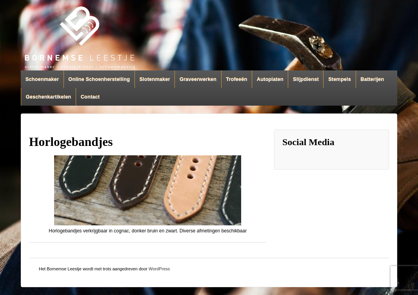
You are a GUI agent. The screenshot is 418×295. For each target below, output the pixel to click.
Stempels (339, 79)
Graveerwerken (198, 79)
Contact (90, 97)
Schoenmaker (42, 79)
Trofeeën (236, 79)
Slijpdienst (306, 79)
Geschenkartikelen (48, 97)
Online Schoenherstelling (99, 79)
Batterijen (372, 79)
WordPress (159, 268)
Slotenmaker (154, 79)
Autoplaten (270, 79)
